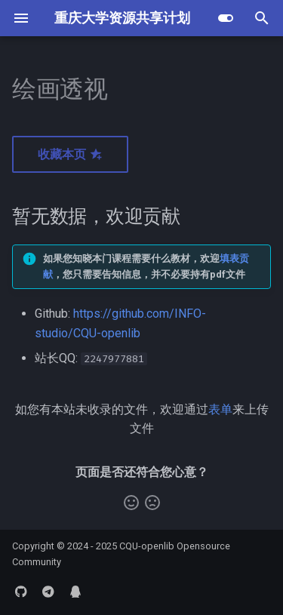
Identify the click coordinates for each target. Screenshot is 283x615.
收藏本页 (70, 154)
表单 (220, 409)
